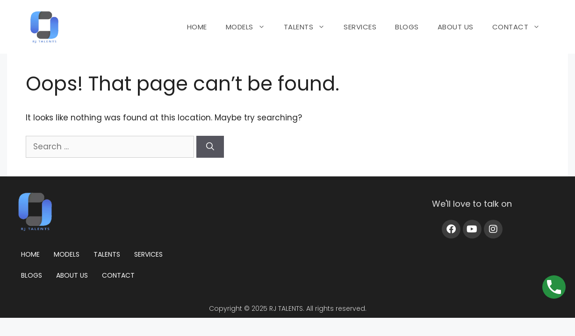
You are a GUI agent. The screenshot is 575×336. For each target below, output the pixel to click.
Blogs (31, 275)
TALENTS (309, 27)
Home (30, 254)
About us (72, 275)
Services (148, 254)
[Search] (210, 147)
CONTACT (521, 27)
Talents (106, 254)
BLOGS (407, 27)
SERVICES (360, 27)
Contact (118, 275)
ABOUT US (456, 27)
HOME (197, 27)
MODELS (250, 27)
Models (66, 254)
